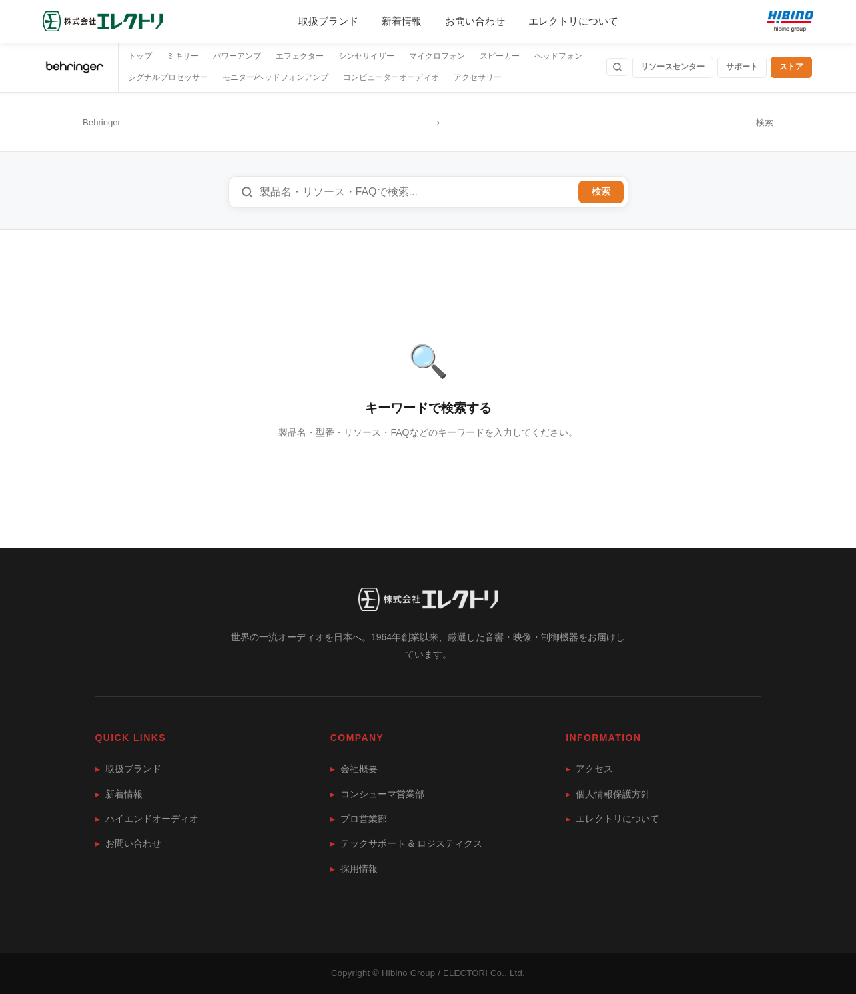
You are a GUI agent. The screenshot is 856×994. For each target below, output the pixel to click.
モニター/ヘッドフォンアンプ (275, 77)
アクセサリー (478, 77)
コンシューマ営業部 (377, 794)
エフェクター (300, 56)
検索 (601, 192)
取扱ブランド (328, 21)
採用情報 (354, 868)
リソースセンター (673, 66)
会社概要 (354, 768)
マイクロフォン (437, 56)
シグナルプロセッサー (168, 77)
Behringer (102, 122)
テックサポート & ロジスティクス (406, 843)
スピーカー (500, 56)
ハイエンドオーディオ (147, 818)
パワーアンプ (237, 56)
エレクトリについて (573, 21)
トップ (140, 56)
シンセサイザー (366, 56)
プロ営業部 (358, 818)
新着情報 (402, 21)
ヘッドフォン (558, 56)
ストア (791, 66)
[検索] (617, 67)
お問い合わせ (475, 21)
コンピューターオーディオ (391, 77)
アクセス (589, 768)
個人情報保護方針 (608, 794)
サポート (742, 66)
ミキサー (183, 56)
